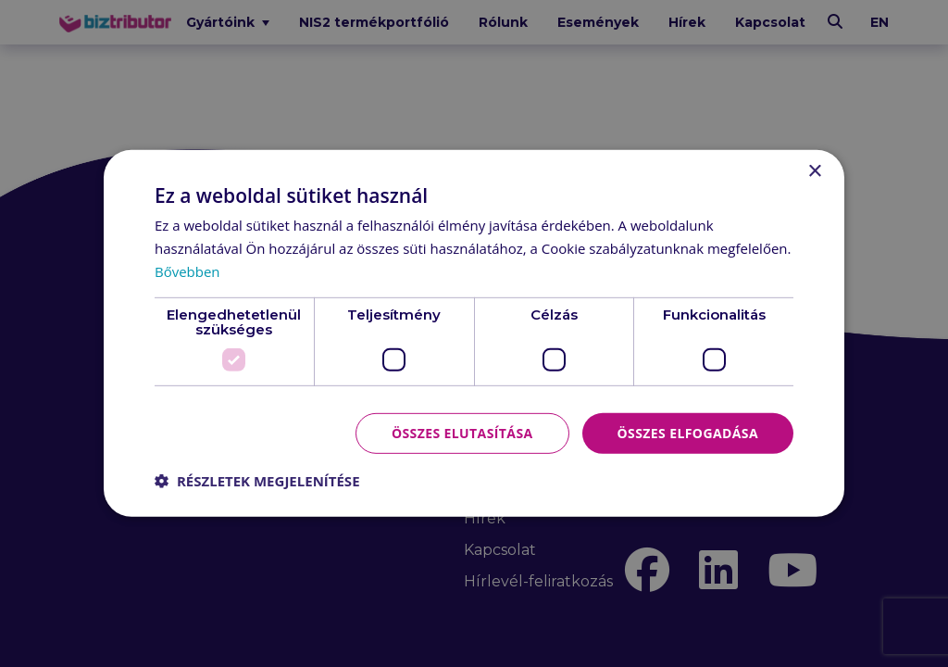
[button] (257, 480)
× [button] (814, 172)
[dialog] (474, 333)
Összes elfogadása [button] (687, 432)
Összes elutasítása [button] (462, 432)
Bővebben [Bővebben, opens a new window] (187, 271)
